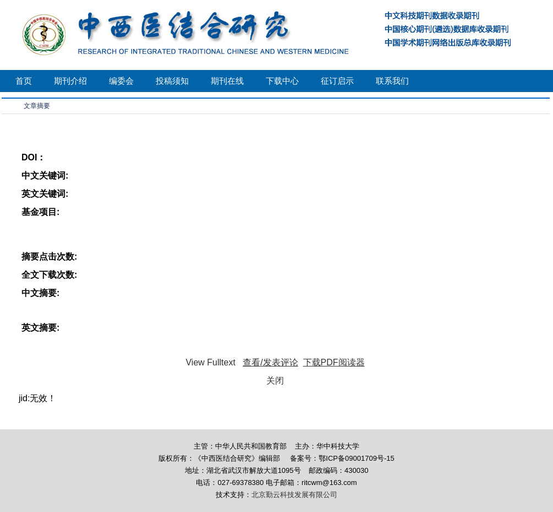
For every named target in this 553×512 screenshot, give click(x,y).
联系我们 (392, 80)
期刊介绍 (70, 80)
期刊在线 (227, 80)
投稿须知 (172, 80)
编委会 (121, 80)
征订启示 (337, 80)
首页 (23, 80)
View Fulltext (210, 362)
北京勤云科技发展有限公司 (294, 495)
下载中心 (282, 80)
